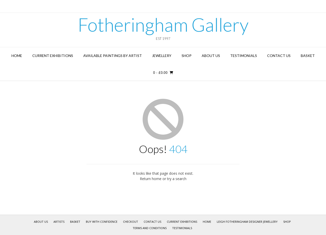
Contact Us (279, 55)
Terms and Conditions (150, 228)
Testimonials (243, 55)
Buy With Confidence (101, 222)
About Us (211, 55)
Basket (308, 55)
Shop (187, 55)
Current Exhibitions (52, 55)
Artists (58, 222)
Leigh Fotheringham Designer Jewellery (247, 222)
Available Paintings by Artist (112, 55)
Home (16, 55)
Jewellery (161, 55)
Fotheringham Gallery (163, 24)
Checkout (130, 222)
